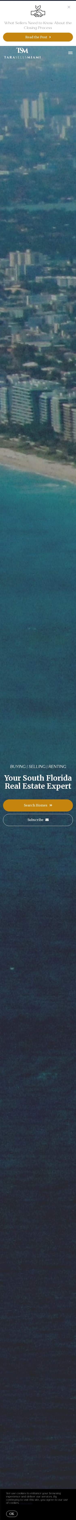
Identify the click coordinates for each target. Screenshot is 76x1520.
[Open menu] (70, 53)
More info (26, 1502)
